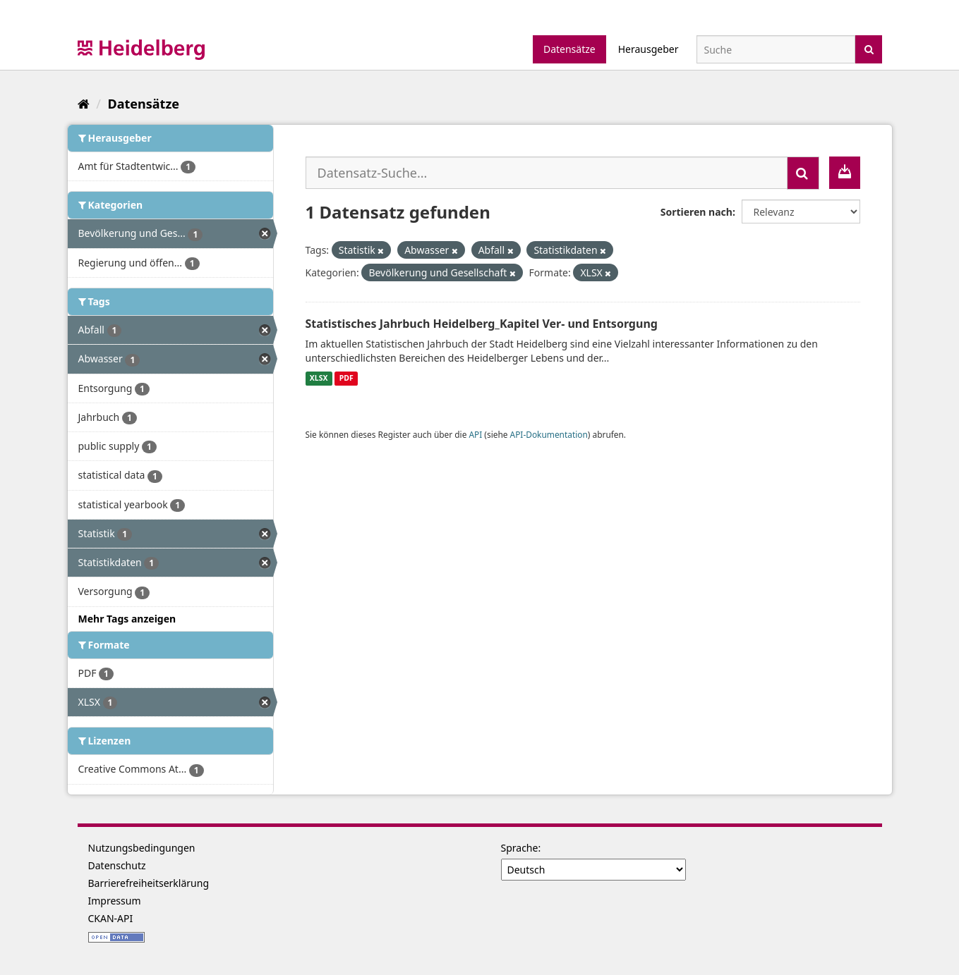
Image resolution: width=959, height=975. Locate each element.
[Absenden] (869, 48)
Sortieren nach (696, 212)
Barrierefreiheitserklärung (149, 883)
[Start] (84, 103)
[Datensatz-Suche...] (547, 173)
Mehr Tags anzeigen (127, 618)
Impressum (114, 900)
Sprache (519, 847)
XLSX (319, 379)
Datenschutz (117, 865)
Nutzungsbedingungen (141, 847)
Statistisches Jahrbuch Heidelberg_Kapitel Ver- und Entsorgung (482, 323)
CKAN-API (110, 918)
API (475, 434)
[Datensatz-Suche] (775, 49)
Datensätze (569, 49)
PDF (346, 379)
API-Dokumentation (549, 434)
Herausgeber (648, 49)
